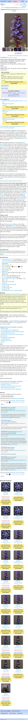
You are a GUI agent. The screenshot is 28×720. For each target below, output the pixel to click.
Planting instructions (6, 384)
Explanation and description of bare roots (11, 386)
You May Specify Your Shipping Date (9, 330)
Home (2, 7)
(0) (22, 1)
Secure (10, 94)
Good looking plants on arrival (14, 431)
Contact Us (19, 713)
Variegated (4, 289)
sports (14, 225)
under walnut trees (21, 198)
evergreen (2, 195)
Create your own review (7, 396)
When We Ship (4, 328)
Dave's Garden (21, 93)
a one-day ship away (16, 295)
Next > (2, 404)
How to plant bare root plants (8, 387)
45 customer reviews (8, 57)
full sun (2, 145)
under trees (5, 147)
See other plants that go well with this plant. (11, 181)
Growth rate (5, 268)
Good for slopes (6, 287)
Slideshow (18, 53)
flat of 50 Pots (21, 9)
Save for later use (4, 85)
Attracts (4, 277)
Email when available (6, 499)
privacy (17, 95)
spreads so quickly (11, 165)
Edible (3, 283)
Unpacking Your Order (6, 340)
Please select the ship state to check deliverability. (14, 82)
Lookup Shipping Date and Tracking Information (12, 331)
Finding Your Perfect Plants (12, 7)
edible (1, 252)
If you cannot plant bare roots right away (11, 389)
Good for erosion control (8, 284)
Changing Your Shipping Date (8, 337)
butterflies (23, 138)
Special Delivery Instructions (8, 333)
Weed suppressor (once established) (11, 290)
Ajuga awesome (11, 447)
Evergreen (4, 286)
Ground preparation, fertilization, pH (10, 383)
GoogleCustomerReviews (24, 5)
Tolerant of (4, 272)
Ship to (16, 1)
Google (14, 93)
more (20, 308)
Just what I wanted (11, 457)
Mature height (5, 269)
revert (3, 227)
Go (21, 4)
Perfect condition (11, 407)
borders (24, 168)
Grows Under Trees (6, 278)
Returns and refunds (6, 711)
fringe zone (6, 262)
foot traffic (14, 145)
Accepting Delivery (5, 339)
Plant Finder (3, 1)
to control (14, 322)
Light (3, 266)
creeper (11, 151)
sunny (1, 177)
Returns (3, 342)
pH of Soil (4, 275)
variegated (17, 132)
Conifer (13, 278)
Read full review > (14, 444)
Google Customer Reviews (17, 398)
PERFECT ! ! (9, 420)
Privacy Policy (12, 713)
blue (14, 138)
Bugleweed (22, 7)
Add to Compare (4, 88)
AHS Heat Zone (5, 265)
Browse (10, 1)
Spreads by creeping (7, 281)
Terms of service (16, 711)
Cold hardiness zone (7, 259)
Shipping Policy (4, 713)
